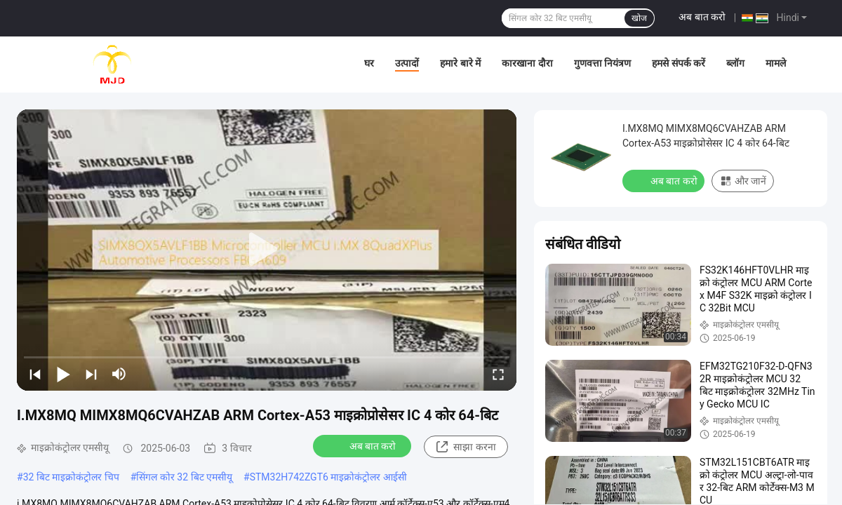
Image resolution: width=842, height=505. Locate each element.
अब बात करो (702, 16)
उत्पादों (407, 63)
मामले (776, 63)
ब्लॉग (735, 63)
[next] (91, 373)
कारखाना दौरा (527, 63)
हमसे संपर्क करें (678, 63)
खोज (639, 18)
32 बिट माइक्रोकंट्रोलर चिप (71, 477)
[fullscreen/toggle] (498, 373)
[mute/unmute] (119, 373)
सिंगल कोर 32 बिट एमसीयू (184, 477)
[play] (266, 249)
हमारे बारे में (460, 63)
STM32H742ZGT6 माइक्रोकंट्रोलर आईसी (328, 477)
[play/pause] (63, 373)
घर (369, 63)
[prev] (35, 373)
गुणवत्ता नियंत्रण (602, 63)
